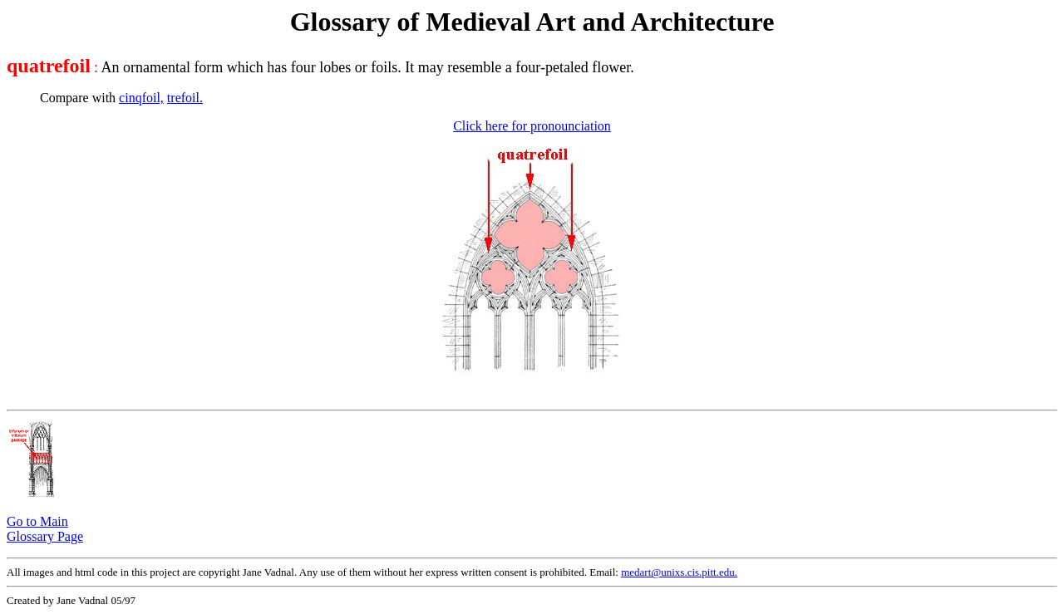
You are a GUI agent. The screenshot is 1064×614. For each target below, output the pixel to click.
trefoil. (185, 98)
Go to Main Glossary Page (45, 528)
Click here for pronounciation (532, 126)
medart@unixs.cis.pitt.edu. (679, 572)
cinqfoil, (141, 98)
